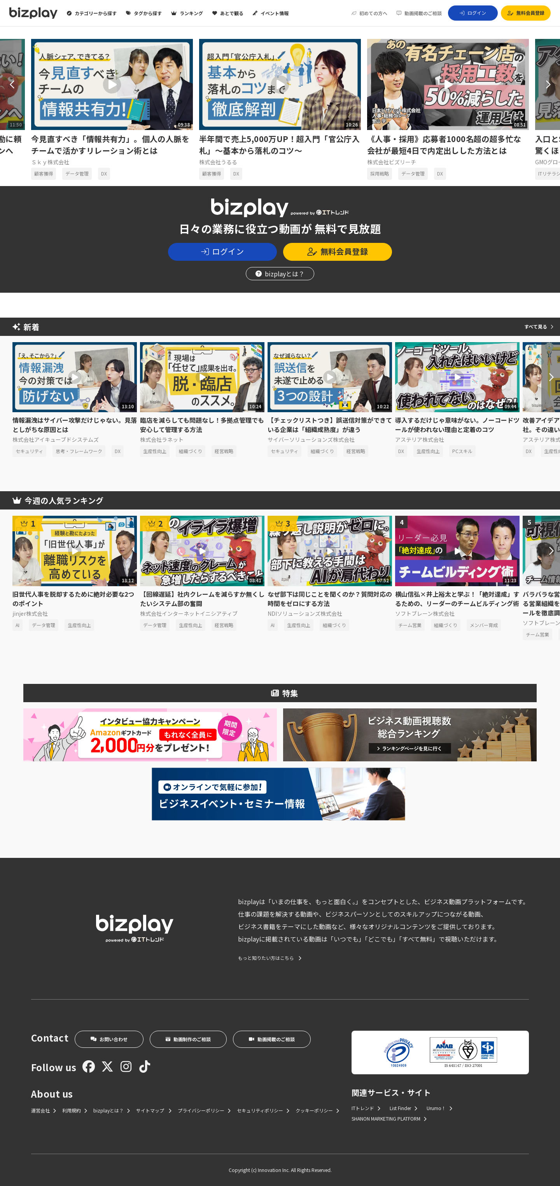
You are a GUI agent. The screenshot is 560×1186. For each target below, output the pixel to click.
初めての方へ (369, 13)
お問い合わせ (109, 1039)
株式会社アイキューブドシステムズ (55, 439)
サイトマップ (154, 1110)
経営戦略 (224, 451)
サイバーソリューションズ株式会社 (311, 439)
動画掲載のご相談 (419, 13)
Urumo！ (439, 1108)
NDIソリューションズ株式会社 (305, 613)
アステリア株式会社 (419, 439)
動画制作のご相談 (188, 1039)
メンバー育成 (484, 625)
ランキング (187, 13)
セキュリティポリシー (263, 1110)
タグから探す (144, 13)
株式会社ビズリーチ (391, 162)
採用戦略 (379, 173)
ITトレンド (366, 1108)
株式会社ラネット (162, 439)
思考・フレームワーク (79, 451)
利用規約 (74, 1110)
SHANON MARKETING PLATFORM (389, 1118)
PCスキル (462, 451)
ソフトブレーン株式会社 (425, 613)
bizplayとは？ (280, 273)
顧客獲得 (43, 173)
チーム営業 (410, 625)
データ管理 (77, 173)
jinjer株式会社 (30, 613)
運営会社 (43, 1110)
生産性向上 (154, 451)
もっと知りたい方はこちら (269, 958)
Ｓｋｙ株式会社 (50, 162)
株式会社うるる (218, 162)
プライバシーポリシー (204, 1110)
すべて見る (538, 326)
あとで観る (227, 13)
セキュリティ (29, 451)
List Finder (403, 1108)
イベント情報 (271, 13)
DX (104, 173)
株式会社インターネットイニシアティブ (189, 613)
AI (17, 625)
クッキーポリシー (317, 1110)
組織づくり (190, 451)
